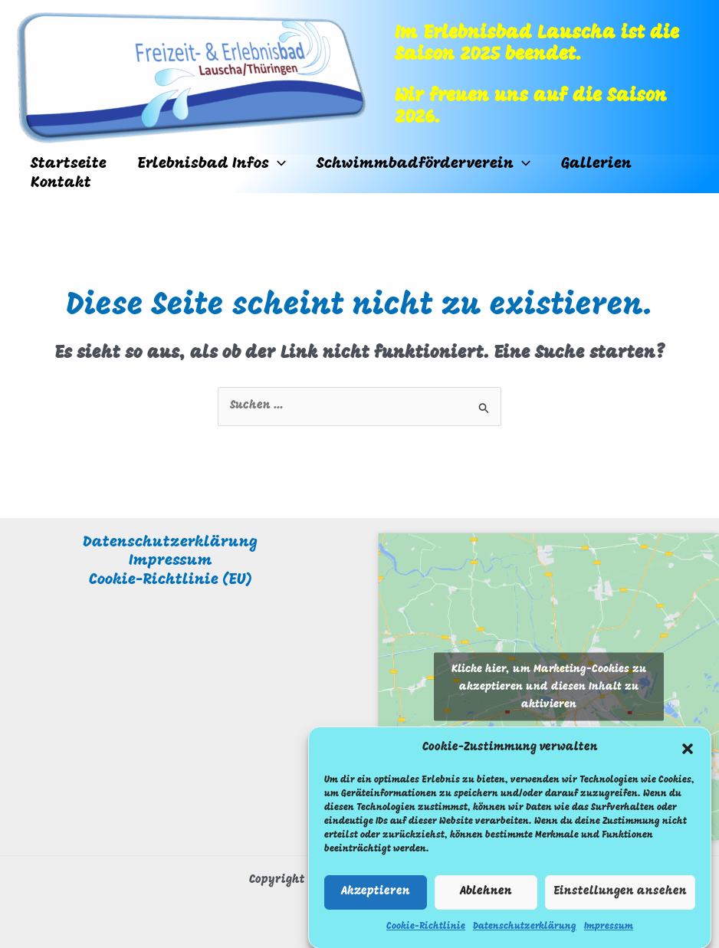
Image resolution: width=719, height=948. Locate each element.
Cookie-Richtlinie (425, 933)
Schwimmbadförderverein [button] (423, 164)
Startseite (69, 164)
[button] (687, 755)
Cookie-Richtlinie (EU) (170, 580)
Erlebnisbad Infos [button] (211, 164)
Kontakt (61, 183)
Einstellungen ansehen (620, 899)
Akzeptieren (375, 899)
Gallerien (596, 164)
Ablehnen (486, 899)
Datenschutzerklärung (524, 933)
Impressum (608, 933)
